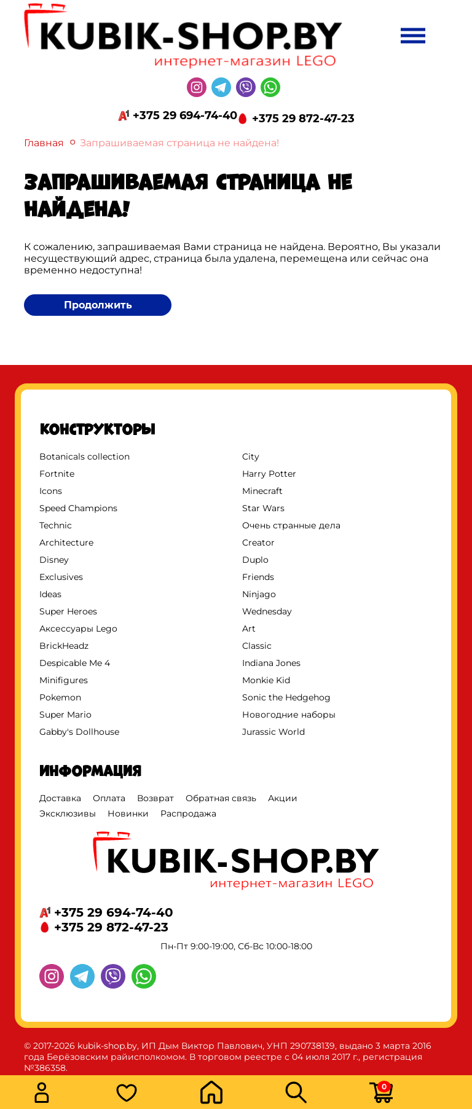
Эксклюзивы (67, 813)
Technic (55, 525)
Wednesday (267, 611)
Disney (54, 559)
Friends (258, 576)
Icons (50, 490)
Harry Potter (269, 473)
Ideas (50, 594)
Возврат (155, 798)
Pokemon (60, 697)
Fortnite (56, 473)
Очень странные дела (291, 525)
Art (249, 628)
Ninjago (259, 594)
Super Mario (65, 714)
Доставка (60, 798)
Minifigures (63, 680)
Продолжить (98, 305)
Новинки (128, 813)
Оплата (109, 798)
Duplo (255, 559)
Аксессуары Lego (78, 628)
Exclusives (61, 576)
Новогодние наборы (289, 714)
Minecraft (262, 490)
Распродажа (188, 813)
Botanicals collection (84, 456)
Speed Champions (78, 508)
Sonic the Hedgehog (286, 697)
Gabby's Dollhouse (79, 731)
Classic (257, 645)
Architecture (66, 542)
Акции (282, 798)
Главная (44, 143)
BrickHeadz (63, 645)
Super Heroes (68, 611)
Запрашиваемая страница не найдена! (179, 143)
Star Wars (263, 508)
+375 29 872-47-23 (303, 118)
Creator (258, 542)
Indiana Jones (271, 662)
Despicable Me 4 (74, 662)
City (250, 456)
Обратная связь (221, 798)
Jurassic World (273, 731)
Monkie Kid (266, 680)
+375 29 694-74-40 (185, 115)
